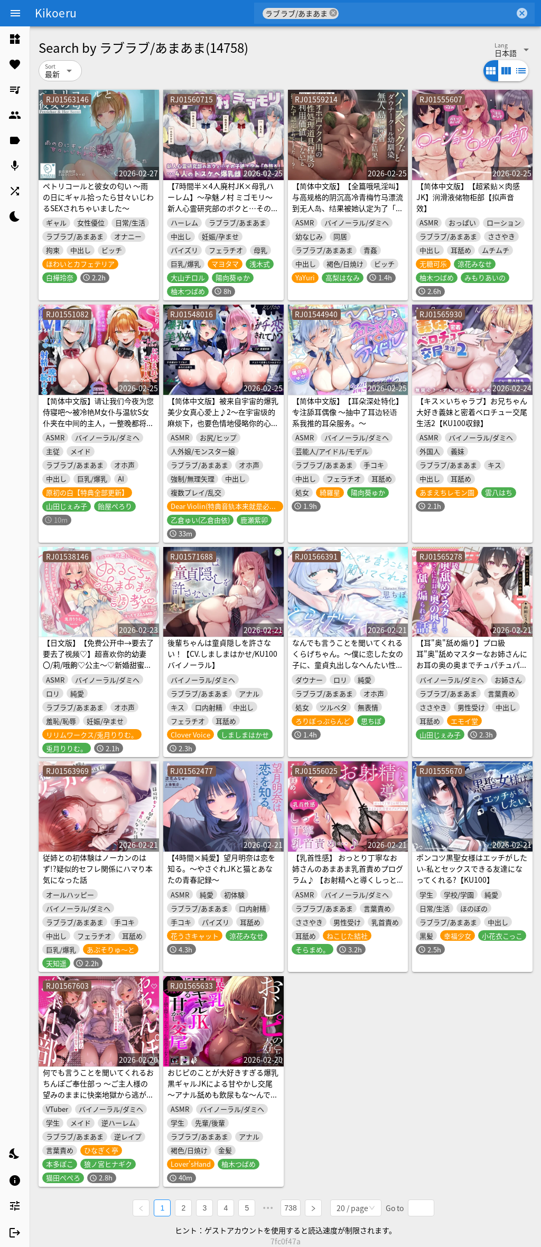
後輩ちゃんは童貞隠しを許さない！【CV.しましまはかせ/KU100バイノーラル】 (222, 653)
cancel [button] (333, 12)
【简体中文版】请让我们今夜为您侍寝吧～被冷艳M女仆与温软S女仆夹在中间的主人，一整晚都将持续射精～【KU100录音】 (98, 417)
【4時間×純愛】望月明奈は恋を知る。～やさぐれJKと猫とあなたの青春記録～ (221, 868)
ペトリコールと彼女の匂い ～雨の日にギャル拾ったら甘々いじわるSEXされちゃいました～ (98, 197)
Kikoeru (56, 13)
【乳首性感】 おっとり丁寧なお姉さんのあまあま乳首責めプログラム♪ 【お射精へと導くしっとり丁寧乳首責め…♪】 (347, 874)
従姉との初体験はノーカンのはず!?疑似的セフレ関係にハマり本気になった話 (98, 868)
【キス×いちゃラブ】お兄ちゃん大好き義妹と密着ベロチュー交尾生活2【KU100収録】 (471, 411)
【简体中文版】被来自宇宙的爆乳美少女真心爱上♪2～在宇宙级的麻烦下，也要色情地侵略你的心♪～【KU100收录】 (222, 417)
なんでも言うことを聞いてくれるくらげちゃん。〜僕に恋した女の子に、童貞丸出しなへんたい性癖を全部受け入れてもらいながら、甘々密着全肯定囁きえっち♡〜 (347, 664)
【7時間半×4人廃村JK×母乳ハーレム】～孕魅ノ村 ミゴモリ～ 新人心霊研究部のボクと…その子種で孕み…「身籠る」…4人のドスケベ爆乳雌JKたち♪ (222, 208)
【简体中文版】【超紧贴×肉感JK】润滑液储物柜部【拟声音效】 (468, 197)
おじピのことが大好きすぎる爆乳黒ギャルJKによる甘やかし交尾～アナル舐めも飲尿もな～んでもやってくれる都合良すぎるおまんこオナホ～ (222, 1094)
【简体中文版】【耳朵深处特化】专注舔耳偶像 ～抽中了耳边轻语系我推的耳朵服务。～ (347, 411)
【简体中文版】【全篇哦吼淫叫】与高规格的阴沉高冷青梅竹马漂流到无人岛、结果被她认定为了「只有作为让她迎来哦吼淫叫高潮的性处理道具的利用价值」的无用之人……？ (347, 214)
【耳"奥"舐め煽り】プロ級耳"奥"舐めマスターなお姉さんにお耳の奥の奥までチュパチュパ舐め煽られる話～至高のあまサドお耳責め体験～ (471, 664)
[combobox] (426, 13)
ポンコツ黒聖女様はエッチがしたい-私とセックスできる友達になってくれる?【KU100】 (471, 868)
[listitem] (15, 39)
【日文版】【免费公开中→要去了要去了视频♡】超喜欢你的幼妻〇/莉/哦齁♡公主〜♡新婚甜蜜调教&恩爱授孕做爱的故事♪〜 (98, 659)
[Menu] (15, 13)
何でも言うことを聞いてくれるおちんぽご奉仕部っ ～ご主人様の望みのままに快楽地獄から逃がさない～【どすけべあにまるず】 (98, 1089)
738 (290, 1208)
